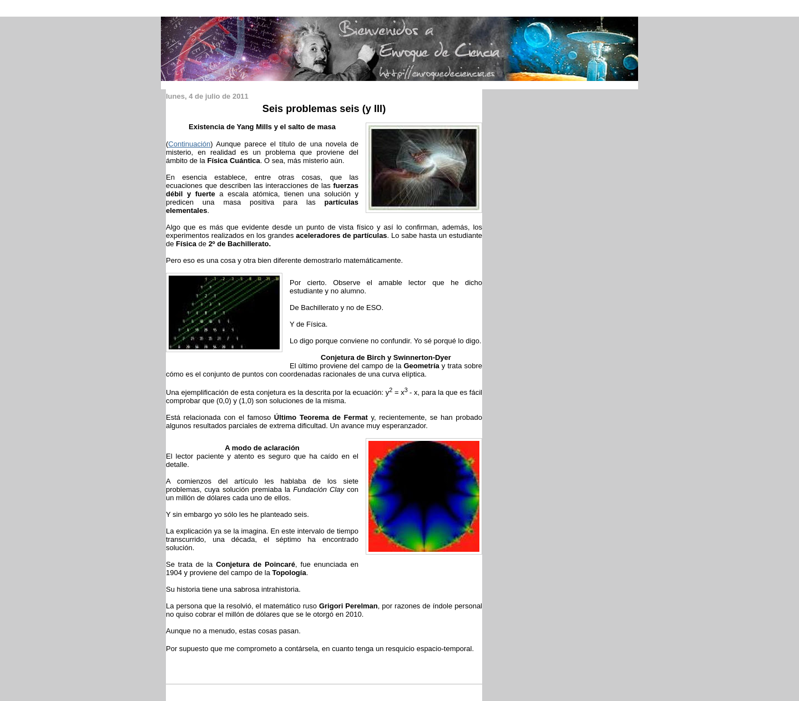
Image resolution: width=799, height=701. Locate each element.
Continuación (189, 144)
